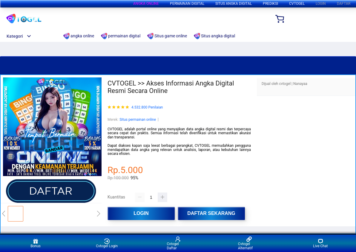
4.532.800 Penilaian (147, 107)
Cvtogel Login (107, 243)
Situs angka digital (233, 3)
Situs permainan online (137, 119)
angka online (146, 3)
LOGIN (321, 3)
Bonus (35, 243)
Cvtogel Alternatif (245, 243)
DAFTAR (343, 3)
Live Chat (320, 243)
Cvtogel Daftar (174, 243)
